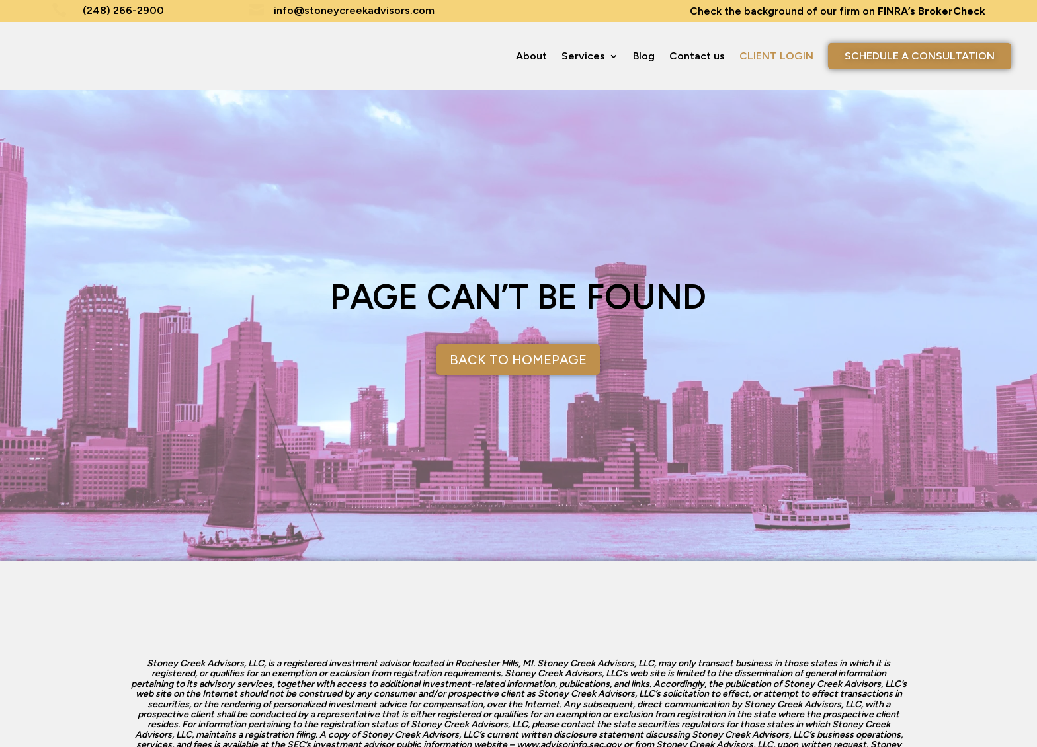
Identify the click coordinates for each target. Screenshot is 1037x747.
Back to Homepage (518, 360)
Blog (644, 56)
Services (583, 56)
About (531, 56)
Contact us (697, 56)
